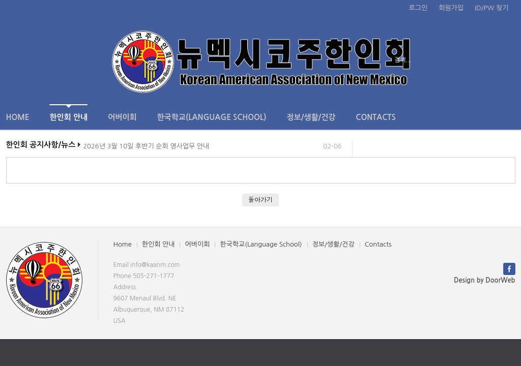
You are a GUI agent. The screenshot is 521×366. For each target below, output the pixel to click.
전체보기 (35, 60)
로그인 (418, 8)
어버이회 (122, 117)
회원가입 (451, 8)
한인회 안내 (68, 112)
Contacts (375, 117)
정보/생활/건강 (310, 117)
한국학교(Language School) (212, 117)
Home (18, 117)
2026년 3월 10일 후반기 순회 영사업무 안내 (146, 148)
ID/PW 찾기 (491, 8)
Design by (484, 280)
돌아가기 (260, 199)
